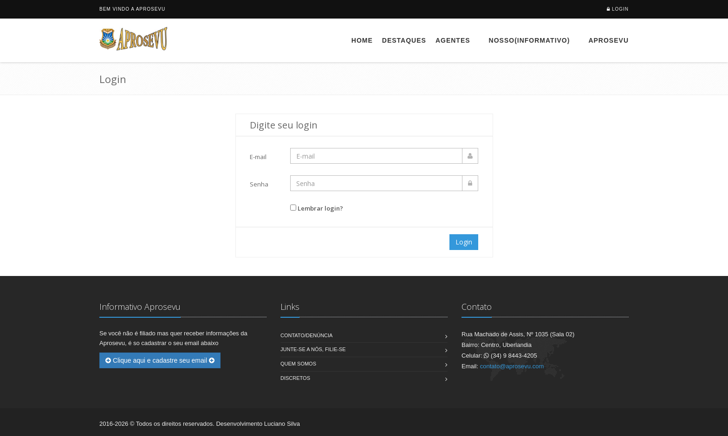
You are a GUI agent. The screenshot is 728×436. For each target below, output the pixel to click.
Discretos (295, 378)
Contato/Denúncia (306, 335)
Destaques (404, 40)
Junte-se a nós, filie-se (313, 349)
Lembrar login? (320, 208)
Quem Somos (298, 363)
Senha (259, 184)
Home (362, 40)
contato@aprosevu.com (512, 366)
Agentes (453, 40)
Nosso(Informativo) (529, 40)
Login (620, 9)
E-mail (258, 157)
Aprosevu (608, 40)
